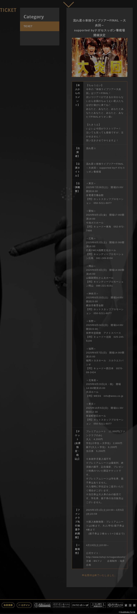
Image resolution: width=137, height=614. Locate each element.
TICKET (28, 26)
